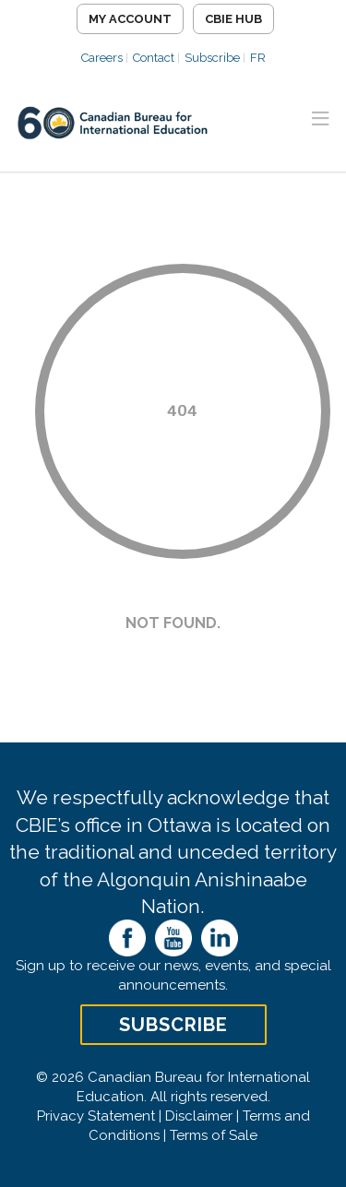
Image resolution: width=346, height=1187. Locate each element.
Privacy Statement (96, 1116)
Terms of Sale (213, 1135)
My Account (130, 19)
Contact (153, 58)
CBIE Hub (233, 19)
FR (258, 58)
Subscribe (212, 58)
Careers (102, 58)
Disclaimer (199, 1116)
